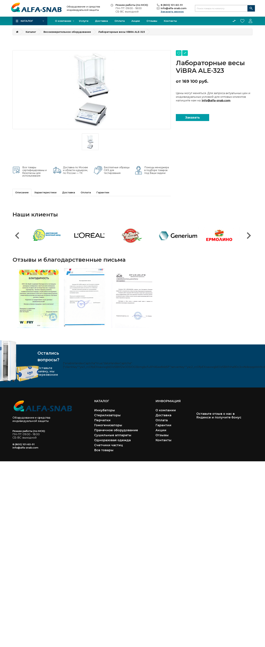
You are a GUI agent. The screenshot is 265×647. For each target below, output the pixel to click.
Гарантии (102, 192)
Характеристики (45, 192)
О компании (63, 20)
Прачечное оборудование (116, 430)
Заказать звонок (172, 11)
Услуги (83, 20)
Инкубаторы (104, 410)
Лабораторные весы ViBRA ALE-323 (121, 31)
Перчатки (102, 420)
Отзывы (151, 20)
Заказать (192, 117)
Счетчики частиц (108, 445)
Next (248, 234)
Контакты (170, 20)
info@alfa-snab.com (173, 8)
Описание (22, 192)
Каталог (27, 20)
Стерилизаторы (107, 415)
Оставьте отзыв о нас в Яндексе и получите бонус (218, 415)
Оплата (119, 20)
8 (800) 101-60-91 (172, 4)
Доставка (101, 20)
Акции (135, 20)
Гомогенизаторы (108, 425)
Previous (16, 234)
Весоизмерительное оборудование (67, 31)
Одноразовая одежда (112, 440)
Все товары (104, 450)
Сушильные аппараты (112, 435)
